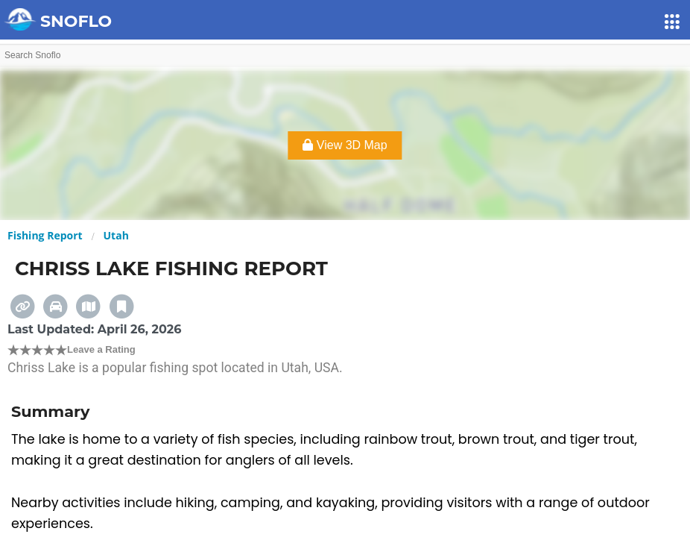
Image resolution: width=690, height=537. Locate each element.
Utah (116, 235)
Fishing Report (45, 235)
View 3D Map (345, 145)
